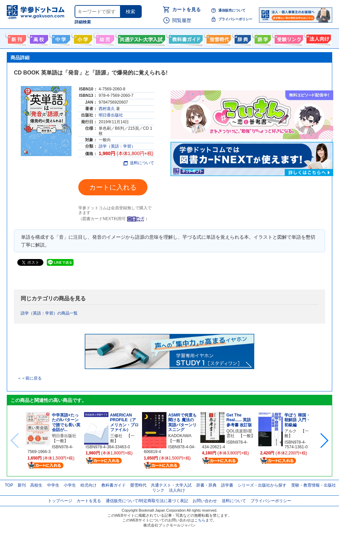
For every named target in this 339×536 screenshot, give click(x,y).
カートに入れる (113, 187)
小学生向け (82, 38)
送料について (138, 162)
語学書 (262, 38)
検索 (130, 11)
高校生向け (38, 38)
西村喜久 (107, 108)
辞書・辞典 (206, 485)
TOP (9, 485)
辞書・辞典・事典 (242, 38)
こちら (199, 520)
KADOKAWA (179, 435)
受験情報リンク (288, 38)
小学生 (70, 485)
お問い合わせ (205, 500)
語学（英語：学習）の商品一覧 (49, 313)
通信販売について (231, 10)
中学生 (53, 485)
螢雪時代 (218, 38)
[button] (323, 440)
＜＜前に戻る (29, 378)
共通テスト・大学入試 (140, 38)
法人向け (318, 38)
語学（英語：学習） (117, 146)
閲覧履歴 (181, 20)
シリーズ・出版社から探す (262, 485)
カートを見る (186, 9)
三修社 (116, 435)
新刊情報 (16, 38)
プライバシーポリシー (235, 19)
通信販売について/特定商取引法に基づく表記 (147, 500)
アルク (290, 431)
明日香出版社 (111, 115)
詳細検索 (83, 22)
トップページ (60, 500)
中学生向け (60, 38)
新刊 (22, 485)
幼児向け (104, 38)
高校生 (36, 485)
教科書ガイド (185, 38)
